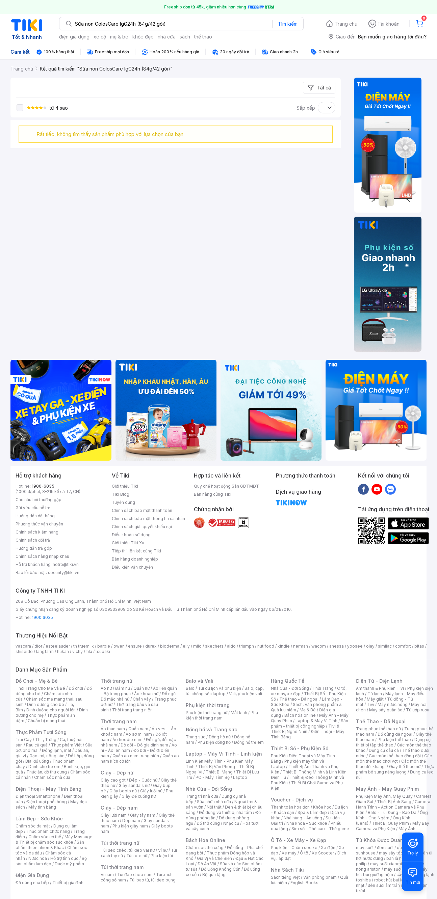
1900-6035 (43, 486)
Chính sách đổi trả (33, 540)
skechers (214, 646)
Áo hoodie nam (127, 739)
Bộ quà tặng (214, 874)
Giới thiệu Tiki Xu (128, 542)
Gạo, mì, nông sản (47, 755)
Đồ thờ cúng (208, 823)
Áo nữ (106, 688)
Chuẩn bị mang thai (46, 720)
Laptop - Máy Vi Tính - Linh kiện (224, 754)
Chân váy (142, 699)
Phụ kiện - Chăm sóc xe (294, 847)
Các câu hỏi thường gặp (38, 499)
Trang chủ (346, 24)
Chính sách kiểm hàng (37, 532)
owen (119, 646)
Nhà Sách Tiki (287, 870)
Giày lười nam (114, 815)
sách (185, 36)
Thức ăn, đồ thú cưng (46, 771)
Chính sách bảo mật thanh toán (142, 510)
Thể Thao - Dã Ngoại (381, 721)
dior (38, 646)
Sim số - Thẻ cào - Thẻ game (320, 828)
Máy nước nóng (393, 704)
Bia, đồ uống (37, 761)
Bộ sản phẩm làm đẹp (51, 861)
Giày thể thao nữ (404, 766)
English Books (304, 882)
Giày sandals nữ (134, 785)
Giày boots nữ (123, 790)
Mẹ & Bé (308, 709)
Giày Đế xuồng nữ (139, 796)
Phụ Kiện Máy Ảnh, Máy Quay (384, 796)
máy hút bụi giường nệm (392, 872)
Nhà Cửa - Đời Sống (209, 789)
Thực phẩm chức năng (48, 831)
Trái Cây (24, 739)
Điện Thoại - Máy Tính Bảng (48, 789)
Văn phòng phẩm (320, 877)
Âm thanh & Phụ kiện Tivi (380, 688)
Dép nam (131, 820)
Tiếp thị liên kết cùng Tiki (136, 550)
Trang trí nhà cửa (202, 796)
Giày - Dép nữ (117, 772)
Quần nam (138, 728)
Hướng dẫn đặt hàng (35, 515)
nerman (300, 646)
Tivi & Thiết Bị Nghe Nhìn (305, 729)
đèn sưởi (385, 847)
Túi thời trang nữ (120, 843)
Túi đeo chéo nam (135, 874)
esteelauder (58, 646)
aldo (231, 646)
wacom (318, 646)
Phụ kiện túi (162, 855)
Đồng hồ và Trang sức (211, 729)
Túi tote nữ (136, 855)
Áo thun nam (113, 728)
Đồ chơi (76, 688)
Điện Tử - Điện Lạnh (379, 681)
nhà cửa (167, 36)
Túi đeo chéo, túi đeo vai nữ (128, 850)
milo (197, 646)
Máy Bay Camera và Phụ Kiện (392, 826)
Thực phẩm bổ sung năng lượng (395, 769)
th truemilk (83, 646)
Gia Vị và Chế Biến (214, 858)
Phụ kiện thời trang (208, 705)
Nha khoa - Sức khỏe (306, 823)
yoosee (355, 646)
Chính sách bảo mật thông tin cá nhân (148, 518)
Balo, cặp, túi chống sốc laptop (225, 691)
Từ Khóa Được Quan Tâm (385, 840)
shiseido (24, 651)
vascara (23, 646)
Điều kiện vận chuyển (132, 567)
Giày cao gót (113, 780)
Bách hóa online (300, 715)
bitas (419, 646)
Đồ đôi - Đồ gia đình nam (144, 744)
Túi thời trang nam (122, 867)
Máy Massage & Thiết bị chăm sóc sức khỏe (54, 839)
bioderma (169, 646)
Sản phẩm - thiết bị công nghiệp (309, 723)
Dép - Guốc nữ (143, 780)
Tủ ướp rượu (417, 709)
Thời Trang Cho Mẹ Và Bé (40, 688)
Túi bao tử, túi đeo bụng (152, 879)
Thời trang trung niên (132, 709)
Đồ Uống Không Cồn (220, 869)
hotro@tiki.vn (66, 564)
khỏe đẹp (143, 36)
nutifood (265, 646)
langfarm (45, 651)
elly (186, 646)
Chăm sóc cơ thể (44, 836)
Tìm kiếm (288, 24)
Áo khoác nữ (146, 693)
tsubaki (103, 651)
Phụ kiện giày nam (130, 825)
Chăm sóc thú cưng (205, 847)
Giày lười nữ (151, 790)
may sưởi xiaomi (386, 863)
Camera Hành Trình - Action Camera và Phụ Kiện (393, 807)
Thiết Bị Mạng (219, 771)
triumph (246, 646)
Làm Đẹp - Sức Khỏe (39, 818)
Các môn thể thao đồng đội (395, 755)
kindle (284, 646)
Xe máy (289, 852)
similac (385, 646)
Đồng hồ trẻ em (249, 742)
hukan (63, 651)
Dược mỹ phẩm (69, 863)
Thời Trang (323, 688)
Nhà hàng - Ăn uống (303, 817)
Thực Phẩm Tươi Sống (41, 732)
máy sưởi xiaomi (400, 869)
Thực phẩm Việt (66, 744)
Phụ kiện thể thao (394, 739)
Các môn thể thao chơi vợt (394, 758)
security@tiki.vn (63, 572)
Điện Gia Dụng (32, 875)
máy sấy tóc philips (398, 852)
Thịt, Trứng (45, 739)
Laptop (240, 777)
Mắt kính (239, 712)
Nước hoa (37, 858)
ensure (135, 646)
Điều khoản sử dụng (131, 534)
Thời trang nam (118, 721)
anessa (336, 646)
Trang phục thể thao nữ (378, 728)
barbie (103, 646)
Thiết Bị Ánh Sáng (394, 801)
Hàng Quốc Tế (287, 681)
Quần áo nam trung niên (135, 755)
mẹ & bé (119, 36)
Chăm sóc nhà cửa (52, 777)
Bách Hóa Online (205, 840)
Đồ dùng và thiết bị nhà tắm (225, 812)
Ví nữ (163, 850)
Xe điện (328, 847)
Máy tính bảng (42, 807)
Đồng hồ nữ (220, 736)
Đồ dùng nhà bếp (32, 882)
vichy (77, 651)
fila (89, 651)
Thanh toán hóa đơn (290, 807)
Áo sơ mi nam (139, 734)
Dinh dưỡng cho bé (45, 704)
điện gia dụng (74, 36)
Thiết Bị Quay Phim (390, 823)
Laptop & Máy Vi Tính (316, 720)
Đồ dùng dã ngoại (395, 734)
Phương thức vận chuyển (39, 523)
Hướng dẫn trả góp (34, 548)
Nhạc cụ (231, 823)
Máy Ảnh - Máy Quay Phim (387, 789)
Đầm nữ (122, 688)
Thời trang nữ (116, 681)
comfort (403, 646)
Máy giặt (375, 699)
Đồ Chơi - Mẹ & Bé (37, 681)
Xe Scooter (323, 852)
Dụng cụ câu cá (384, 750)
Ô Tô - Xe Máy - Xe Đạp (298, 840)
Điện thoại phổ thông (46, 801)
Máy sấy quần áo (386, 709)
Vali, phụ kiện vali (245, 693)
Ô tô (304, 852)
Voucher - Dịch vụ (292, 799)
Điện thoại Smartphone (38, 796)
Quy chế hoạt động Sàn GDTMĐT (226, 486)
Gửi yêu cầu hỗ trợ (33, 507)
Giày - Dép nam (119, 808)
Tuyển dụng (123, 502)
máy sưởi (365, 847)
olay (370, 646)
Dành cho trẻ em (44, 766)
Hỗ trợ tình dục (64, 858)
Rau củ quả (37, 744)
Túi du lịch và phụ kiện (219, 688)
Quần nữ (141, 688)
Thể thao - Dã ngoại (298, 699)
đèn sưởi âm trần (384, 885)
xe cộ (100, 36)
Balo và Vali (199, 681)
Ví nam (107, 874)
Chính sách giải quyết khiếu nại (142, 526)
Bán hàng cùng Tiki (212, 494)
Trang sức (195, 736)
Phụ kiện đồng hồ (214, 742)
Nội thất (214, 807)
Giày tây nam (142, 815)
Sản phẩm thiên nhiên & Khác (50, 845)
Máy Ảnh (407, 828)
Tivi (370, 704)
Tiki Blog (120, 494)
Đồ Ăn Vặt (207, 863)
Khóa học (322, 807)
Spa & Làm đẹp (312, 812)
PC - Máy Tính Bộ (213, 777)
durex (151, 646)
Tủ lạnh (374, 693)
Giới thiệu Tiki (125, 486)
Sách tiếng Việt (285, 877)
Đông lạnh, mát (56, 750)
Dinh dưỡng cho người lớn (51, 709)
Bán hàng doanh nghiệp (135, 559)
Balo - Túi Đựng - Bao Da (392, 812)
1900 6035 (42, 617)
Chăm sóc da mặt (33, 825)
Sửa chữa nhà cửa (214, 801)
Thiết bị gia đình (67, 882)
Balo (190, 688)
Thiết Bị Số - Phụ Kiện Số (299, 748)
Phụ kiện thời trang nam (222, 715)
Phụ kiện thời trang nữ (206, 712)
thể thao (203, 36)
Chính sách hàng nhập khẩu (42, 556)
